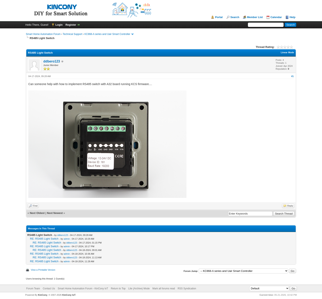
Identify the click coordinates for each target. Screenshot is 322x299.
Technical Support (72, 34)
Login (59, 24)
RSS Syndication (187, 288)
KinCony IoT (69, 295)
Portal (219, 17)
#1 (292, 76)
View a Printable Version (43, 270)
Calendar (276, 17)
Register (71, 24)
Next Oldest (37, 213)
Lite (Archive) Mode (139, 288)
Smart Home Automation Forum (43, 34)
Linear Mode (287, 52)
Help (292, 17)
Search (234, 17)
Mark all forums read (163, 288)
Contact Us (49, 288)
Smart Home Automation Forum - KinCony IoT (83, 288)
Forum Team (33, 288)
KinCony (42, 295)
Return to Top (118, 288)
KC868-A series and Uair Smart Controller (107, 34)
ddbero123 (51, 61)
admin (67, 239)
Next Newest (55, 213)
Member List (255, 17)
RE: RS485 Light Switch (44, 238)
